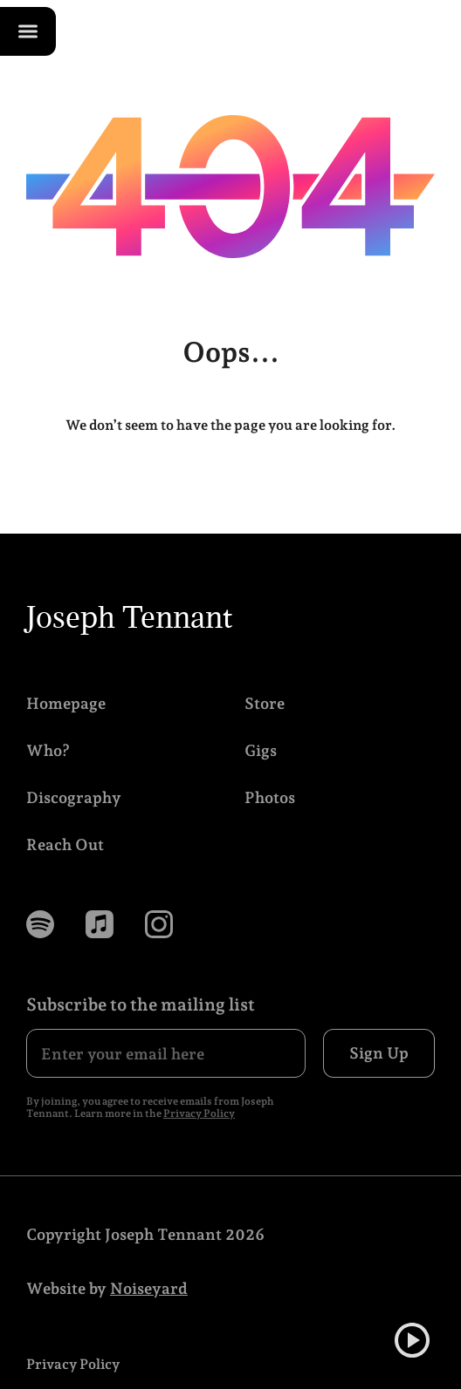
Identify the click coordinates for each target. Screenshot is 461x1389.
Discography (73, 797)
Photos (269, 797)
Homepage (66, 703)
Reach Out (65, 844)
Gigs (260, 750)
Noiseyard (149, 1288)
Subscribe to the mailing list (140, 1004)
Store (264, 703)
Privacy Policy (199, 1113)
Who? (48, 750)
